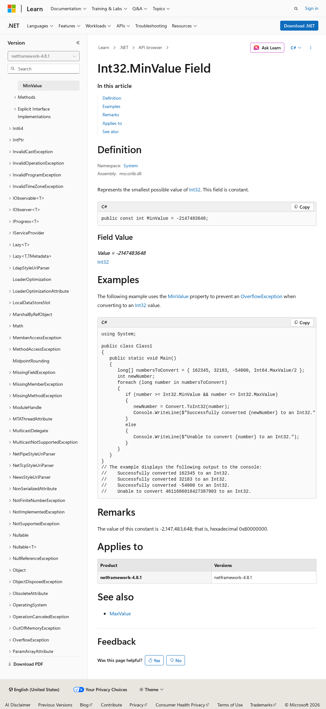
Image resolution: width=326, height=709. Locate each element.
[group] (206, 413)
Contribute (111, 705)
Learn (103, 47)
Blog (84, 705)
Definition (112, 98)
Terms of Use (230, 705)
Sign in (311, 8)
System (131, 165)
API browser (150, 47)
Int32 (195, 189)
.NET (124, 47)
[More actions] (310, 48)
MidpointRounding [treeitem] (31, 361)
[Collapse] (78, 42)
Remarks (111, 114)
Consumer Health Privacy (180, 705)
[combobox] (44, 56)
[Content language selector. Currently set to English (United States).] (34, 689)
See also (110, 131)
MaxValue (120, 613)
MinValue (178, 296)
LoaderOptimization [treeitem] (32, 279)
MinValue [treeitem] (32, 85)
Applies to (112, 123)
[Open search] (296, 8)
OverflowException (261, 296)
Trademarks (261, 705)
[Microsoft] (12, 8)
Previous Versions (55, 705)
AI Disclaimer (18, 705)
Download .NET (299, 26)
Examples (111, 106)
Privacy (137, 705)
